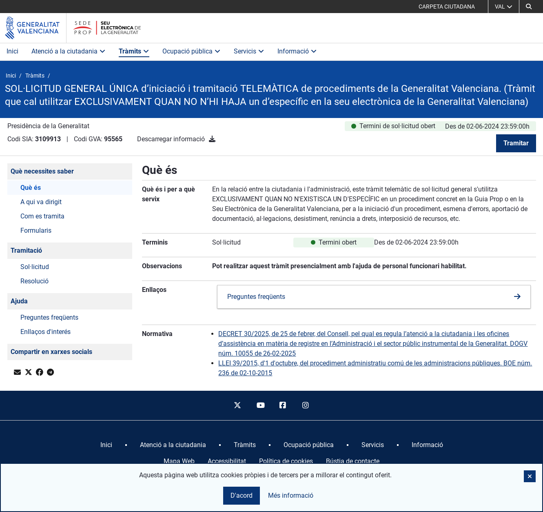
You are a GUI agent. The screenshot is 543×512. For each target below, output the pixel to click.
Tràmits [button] (134, 51)
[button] (528, 6)
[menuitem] (106, 445)
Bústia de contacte (352, 461)
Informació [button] (297, 51)
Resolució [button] (34, 281)
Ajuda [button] (19, 301)
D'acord (241, 495)
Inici (12, 51)
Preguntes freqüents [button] (49, 317)
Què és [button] (30, 187)
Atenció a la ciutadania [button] (68, 51)
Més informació (290, 495)
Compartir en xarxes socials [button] (51, 352)
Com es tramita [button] (42, 216)
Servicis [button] (249, 51)
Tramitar (516, 143)
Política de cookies (286, 461)
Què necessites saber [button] (42, 171)
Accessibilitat (227, 461)
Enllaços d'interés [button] (45, 332)
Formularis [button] (35, 230)
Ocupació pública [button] (191, 51)
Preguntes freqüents (256, 297)
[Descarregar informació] (212, 139)
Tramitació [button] (26, 250)
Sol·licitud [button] (34, 267)
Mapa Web (179, 461)
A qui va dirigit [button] (41, 202)
